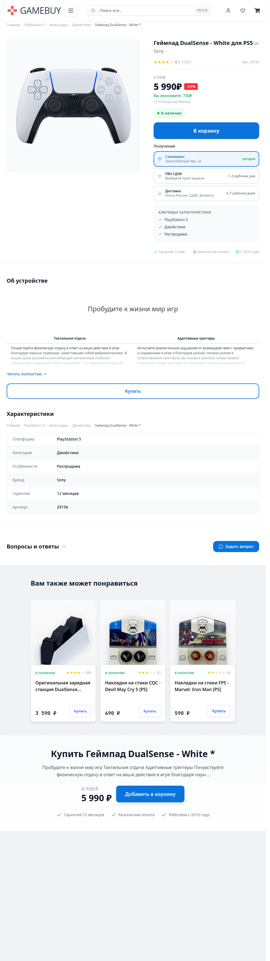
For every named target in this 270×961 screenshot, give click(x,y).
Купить (133, 391)
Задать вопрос (236, 546)
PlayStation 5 (34, 25)
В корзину (206, 130)
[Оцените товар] (172, 62)
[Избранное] (243, 10)
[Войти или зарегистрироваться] (228, 10)
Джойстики (81, 25)
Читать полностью (27, 373)
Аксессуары (58, 25)
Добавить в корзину (150, 794)
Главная (13, 24)
